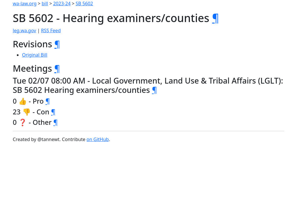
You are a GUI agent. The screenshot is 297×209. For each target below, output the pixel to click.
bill (45, 3)
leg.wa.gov (24, 30)
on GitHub (97, 139)
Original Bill (34, 55)
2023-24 (61, 3)
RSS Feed (51, 30)
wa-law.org (25, 3)
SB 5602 (84, 3)
